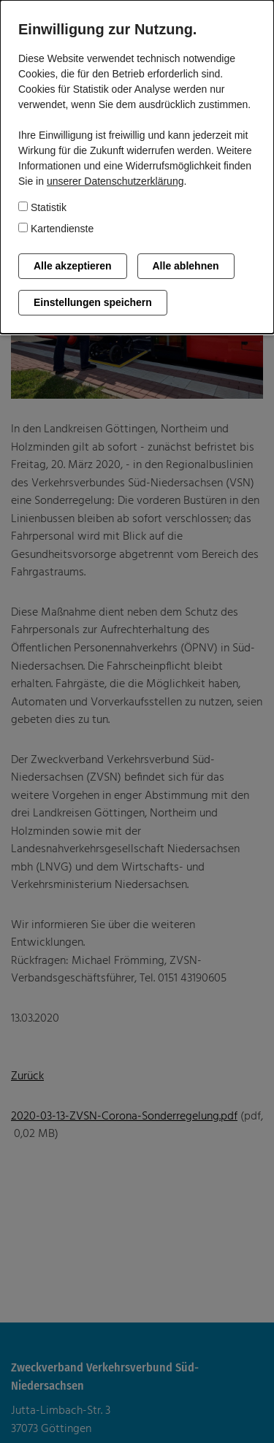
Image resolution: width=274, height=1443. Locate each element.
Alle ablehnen (186, 266)
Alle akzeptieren (73, 266)
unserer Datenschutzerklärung (115, 181)
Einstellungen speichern (93, 302)
